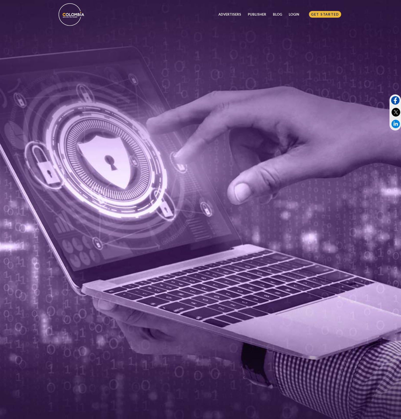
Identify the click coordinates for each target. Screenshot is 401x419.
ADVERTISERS (229, 14)
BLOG (277, 14)
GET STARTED (325, 14)
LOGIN (294, 14)
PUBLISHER (257, 14)
